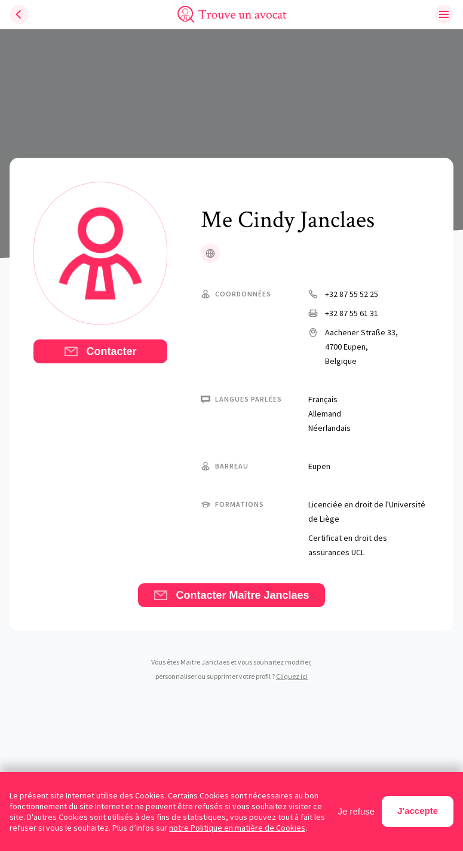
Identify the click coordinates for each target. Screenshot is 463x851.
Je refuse (356, 811)
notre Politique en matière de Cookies (237, 827)
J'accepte (417, 811)
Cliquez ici (292, 676)
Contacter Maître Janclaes (231, 595)
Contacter (100, 351)
